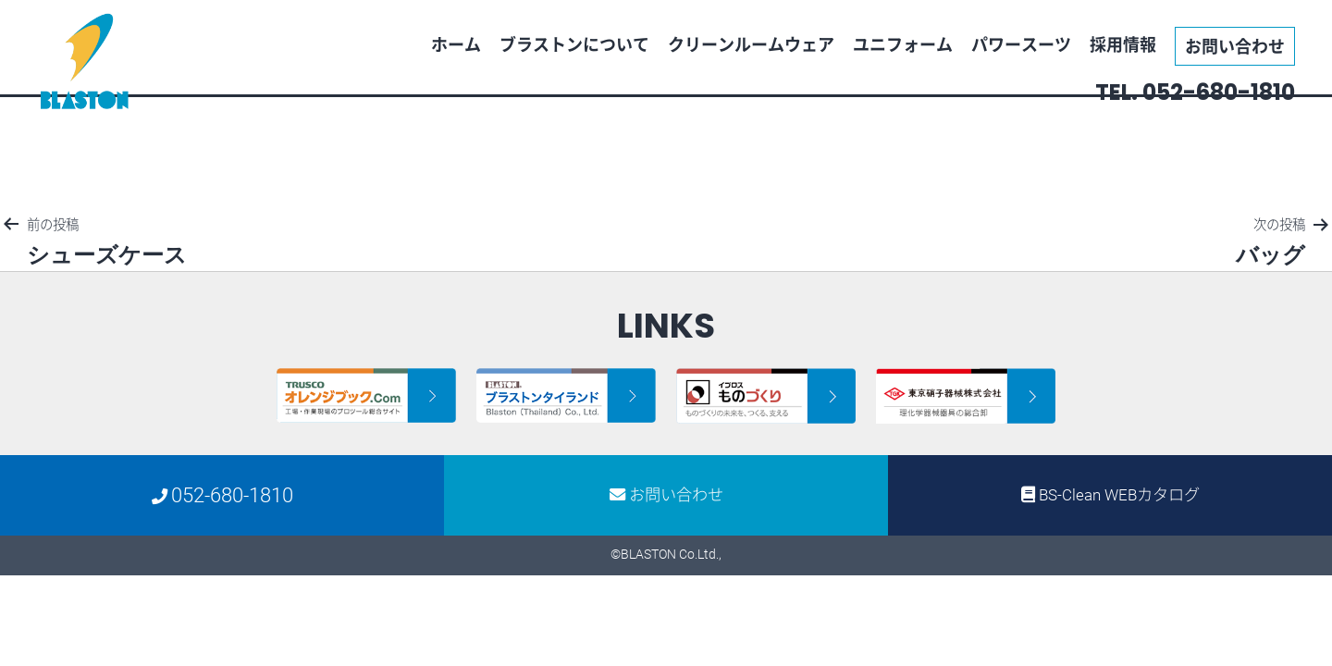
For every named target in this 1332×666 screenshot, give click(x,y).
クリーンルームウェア (751, 43)
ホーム (456, 43)
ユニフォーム (903, 43)
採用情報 (1123, 43)
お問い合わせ (1235, 45)
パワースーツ (1021, 43)
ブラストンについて (574, 43)
